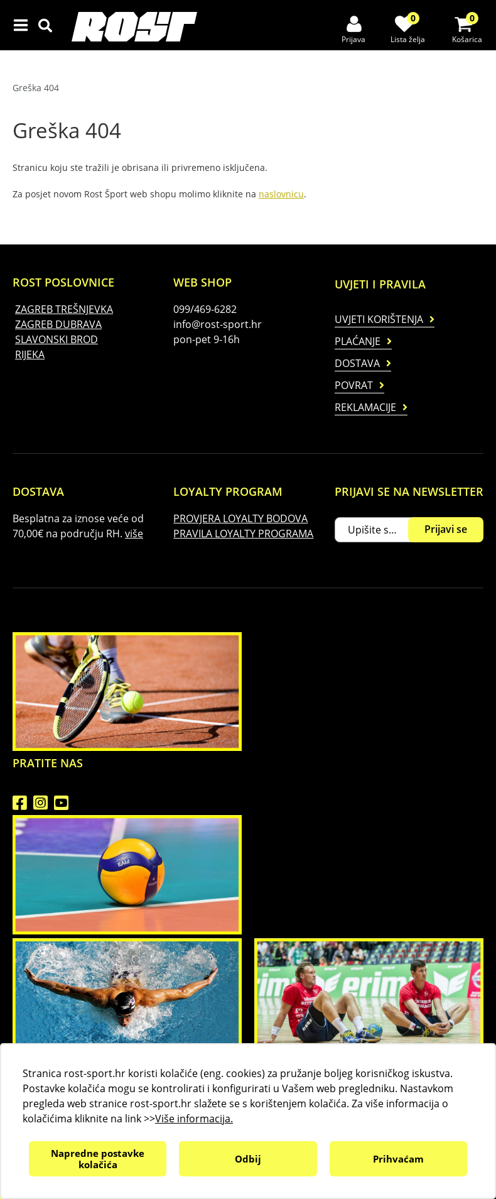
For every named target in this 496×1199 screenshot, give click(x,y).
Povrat (354, 385)
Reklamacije (365, 407)
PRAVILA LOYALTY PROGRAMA (243, 533)
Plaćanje (357, 341)
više (134, 533)
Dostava (357, 363)
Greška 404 (36, 88)
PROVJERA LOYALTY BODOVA (240, 518)
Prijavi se (445, 529)
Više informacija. (194, 1118)
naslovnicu (281, 194)
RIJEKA (30, 354)
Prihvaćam (398, 1158)
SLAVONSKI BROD (56, 339)
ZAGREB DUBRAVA (58, 324)
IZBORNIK (24, 25)
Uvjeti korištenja (379, 319)
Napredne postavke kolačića (97, 1159)
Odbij (248, 1158)
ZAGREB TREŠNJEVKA (64, 309)
